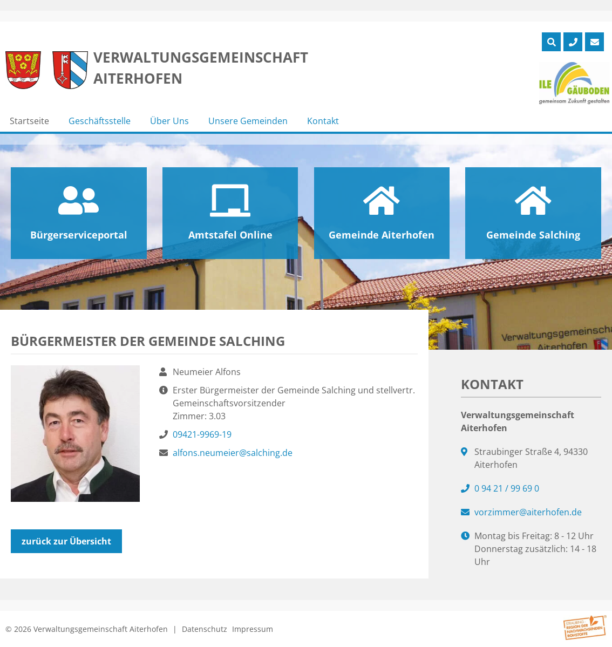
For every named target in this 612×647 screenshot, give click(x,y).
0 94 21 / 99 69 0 (506, 488)
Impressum (252, 629)
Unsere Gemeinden (248, 121)
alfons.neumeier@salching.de (233, 453)
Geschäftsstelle (100, 121)
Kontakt (323, 121)
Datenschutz (204, 629)
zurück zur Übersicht (66, 541)
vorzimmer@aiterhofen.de (528, 512)
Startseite (29, 121)
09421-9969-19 (202, 434)
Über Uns (169, 121)
